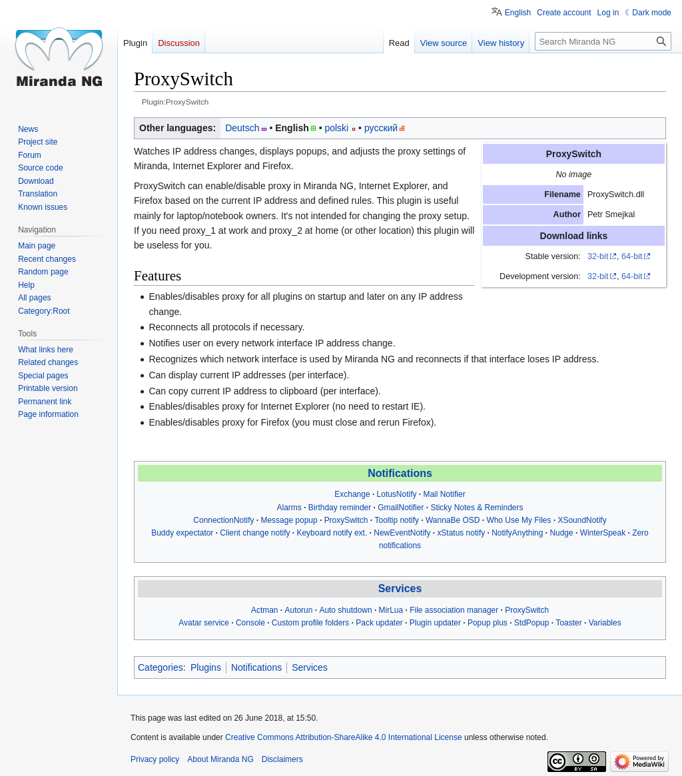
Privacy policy (155, 759)
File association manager (454, 610)
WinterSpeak (603, 533)
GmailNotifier (401, 507)
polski (336, 128)
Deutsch (242, 128)
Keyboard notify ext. (331, 533)
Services (400, 588)
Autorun (299, 610)
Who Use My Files (518, 520)
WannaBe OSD (453, 520)
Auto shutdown (345, 610)
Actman (264, 610)
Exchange (352, 494)
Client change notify (255, 533)
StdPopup (531, 622)
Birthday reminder (339, 507)
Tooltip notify (396, 520)
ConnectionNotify (223, 520)
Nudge (561, 533)
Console (250, 622)
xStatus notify (461, 533)
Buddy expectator (182, 533)
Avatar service (203, 622)
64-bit (632, 256)
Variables (605, 622)
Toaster (568, 622)
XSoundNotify (581, 520)
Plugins (205, 667)
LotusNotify (397, 494)
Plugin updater (435, 622)
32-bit (598, 256)
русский (381, 128)
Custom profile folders (310, 622)
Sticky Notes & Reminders (476, 507)
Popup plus (488, 622)
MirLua (391, 610)
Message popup (288, 520)
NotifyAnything (517, 533)
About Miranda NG (220, 759)
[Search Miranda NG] (603, 41)
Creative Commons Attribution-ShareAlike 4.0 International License (343, 737)
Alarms (289, 507)
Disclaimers (282, 759)
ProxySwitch (346, 520)
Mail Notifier (444, 494)
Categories (160, 667)
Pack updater (379, 622)
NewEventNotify (402, 533)
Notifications (400, 473)
